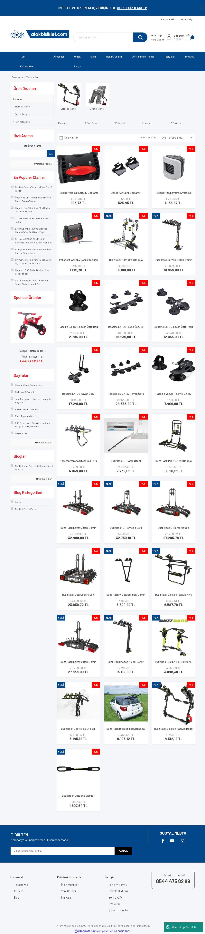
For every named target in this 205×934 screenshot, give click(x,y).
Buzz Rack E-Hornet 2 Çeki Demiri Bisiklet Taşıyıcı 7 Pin (173, 529)
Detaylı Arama (43, 163)
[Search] (110, 37)
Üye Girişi (114, 903)
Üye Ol (157, 39)
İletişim (18, 891)
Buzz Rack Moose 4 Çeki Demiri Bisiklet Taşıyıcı (126, 663)
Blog (16, 897)
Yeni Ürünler (68, 891)
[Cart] (184, 37)
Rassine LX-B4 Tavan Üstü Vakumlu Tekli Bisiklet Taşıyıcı (78, 395)
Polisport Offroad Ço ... (32, 350)
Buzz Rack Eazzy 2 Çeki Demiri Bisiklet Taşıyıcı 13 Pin (78, 663)
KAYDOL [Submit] (123, 850)
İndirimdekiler (70, 884)
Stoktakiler (71, 137)
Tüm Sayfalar (43, 442)
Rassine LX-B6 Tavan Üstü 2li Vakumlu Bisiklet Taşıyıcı (126, 328)
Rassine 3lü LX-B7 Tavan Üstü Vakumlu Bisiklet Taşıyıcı (126, 395)
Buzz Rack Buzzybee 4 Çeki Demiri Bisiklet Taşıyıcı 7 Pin (78, 596)
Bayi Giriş (186, 19)
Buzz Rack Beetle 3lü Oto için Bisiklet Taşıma (78, 730)
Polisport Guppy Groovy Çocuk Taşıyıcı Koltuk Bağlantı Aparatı (173, 194)
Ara (51, 153)
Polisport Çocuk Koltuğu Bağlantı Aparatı (78, 194)
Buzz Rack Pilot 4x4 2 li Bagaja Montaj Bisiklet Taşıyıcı (173, 462)
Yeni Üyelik (115, 897)
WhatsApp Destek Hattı (183, 927)
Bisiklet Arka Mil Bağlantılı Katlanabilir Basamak (126, 194)
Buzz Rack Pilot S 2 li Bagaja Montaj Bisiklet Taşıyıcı (126, 261)
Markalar (66, 897)
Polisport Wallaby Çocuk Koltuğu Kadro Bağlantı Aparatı (78, 261)
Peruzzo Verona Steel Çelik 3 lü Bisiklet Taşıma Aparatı (78, 462)
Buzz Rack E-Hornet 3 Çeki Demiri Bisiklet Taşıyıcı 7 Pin (126, 529)
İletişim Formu (118, 884)
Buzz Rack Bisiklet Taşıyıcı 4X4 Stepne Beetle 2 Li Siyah (173, 596)
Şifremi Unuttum (119, 910)
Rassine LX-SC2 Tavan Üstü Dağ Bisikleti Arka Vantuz (78, 328)
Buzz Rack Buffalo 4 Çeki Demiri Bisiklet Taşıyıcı (173, 261)
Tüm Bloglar (44, 478)
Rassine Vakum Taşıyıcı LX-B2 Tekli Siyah (173, 395)
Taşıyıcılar (32, 77)
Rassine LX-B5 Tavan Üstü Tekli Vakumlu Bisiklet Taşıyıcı (173, 328)
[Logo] (40, 34)
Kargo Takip (168, 19)
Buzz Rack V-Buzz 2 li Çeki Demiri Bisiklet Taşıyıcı (126, 596)
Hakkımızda (21, 884)
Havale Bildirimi (119, 891)
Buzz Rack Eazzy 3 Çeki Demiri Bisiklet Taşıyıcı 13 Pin (78, 529)
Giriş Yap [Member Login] (156, 35)
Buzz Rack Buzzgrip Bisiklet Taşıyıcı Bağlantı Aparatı (78, 797)
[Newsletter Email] (63, 851)
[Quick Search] (27, 153)
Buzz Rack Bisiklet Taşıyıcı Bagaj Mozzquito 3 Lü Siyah (173, 730)
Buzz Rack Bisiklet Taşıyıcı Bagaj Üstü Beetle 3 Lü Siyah (126, 730)
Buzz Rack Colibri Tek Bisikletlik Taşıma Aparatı (173, 663)
